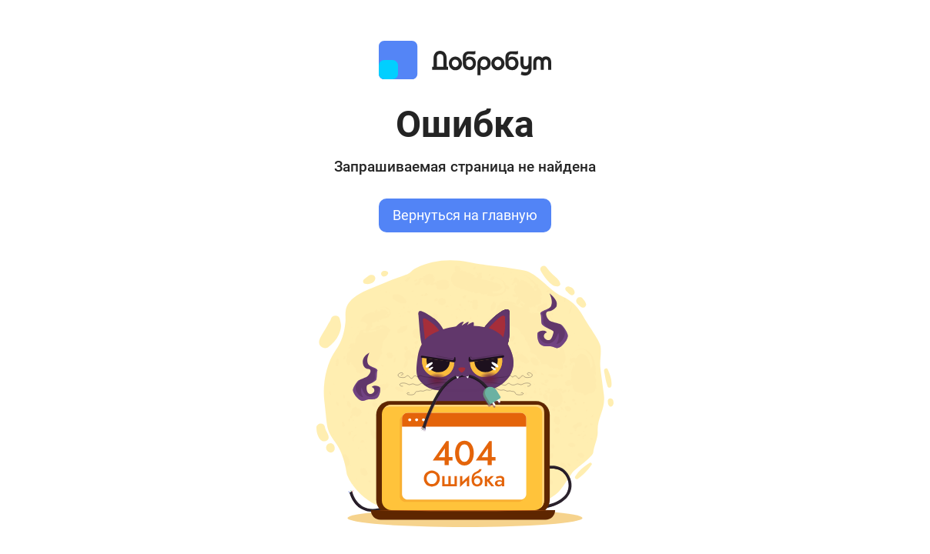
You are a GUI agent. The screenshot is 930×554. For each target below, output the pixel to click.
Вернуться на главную (465, 215)
